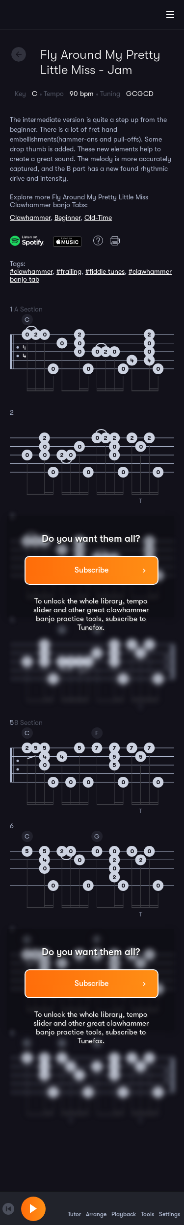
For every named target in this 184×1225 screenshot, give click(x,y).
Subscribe (91, 570)
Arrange (96, 1208)
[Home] (39, 16)
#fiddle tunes (105, 271)
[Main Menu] (170, 14)
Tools (147, 1208)
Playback (123, 1208)
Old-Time (98, 217)
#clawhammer (31, 271)
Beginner (67, 217)
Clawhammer (30, 217)
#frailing (68, 271)
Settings (169, 1208)
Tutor (74, 1208)
